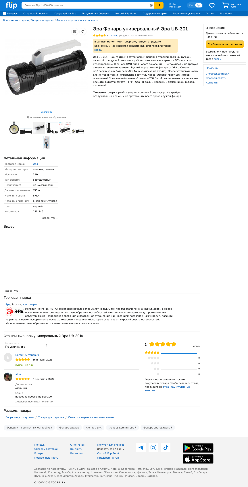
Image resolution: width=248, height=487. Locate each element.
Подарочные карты (155, 13)
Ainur (18, 374)
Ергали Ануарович (27, 354)
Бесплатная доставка (186, 13)
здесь (97, 49)
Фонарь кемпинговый (122, 427)
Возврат (39, 453)
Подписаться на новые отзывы (136, 35)
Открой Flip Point (126, 13)
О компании (77, 444)
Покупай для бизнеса (95, 13)
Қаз (191, 5)
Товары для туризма (42, 20)
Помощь (39, 444)
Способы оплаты (216, 77)
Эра (35, 163)
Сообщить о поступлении (225, 44)
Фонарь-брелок (69, 427)
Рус (199, 5)
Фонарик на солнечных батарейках (29, 427)
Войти (172, 4)
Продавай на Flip (65, 13)
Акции (210, 13)
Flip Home (226, 13)
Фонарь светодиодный (157, 427)
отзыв (113, 35)
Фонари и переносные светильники (77, 20)
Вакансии (76, 453)
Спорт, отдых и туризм (16, 20)
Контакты (212, 82)
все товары (29, 304)
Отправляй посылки (36, 13)
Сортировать (12, 343)
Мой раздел (175, 7)
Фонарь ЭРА (93, 427)
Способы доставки (217, 73)
